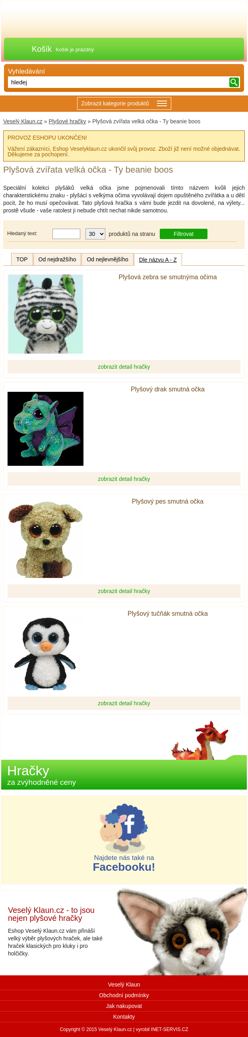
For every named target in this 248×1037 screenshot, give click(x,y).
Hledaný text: (22, 233)
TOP (22, 259)
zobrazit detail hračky (124, 367)
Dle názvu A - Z (158, 260)
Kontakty (124, 1017)
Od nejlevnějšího (107, 259)
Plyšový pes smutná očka (168, 501)
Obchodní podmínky (124, 995)
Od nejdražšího (57, 259)
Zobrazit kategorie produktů (124, 104)
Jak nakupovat (124, 1006)
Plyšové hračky (67, 121)
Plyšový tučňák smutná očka (168, 614)
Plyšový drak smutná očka (168, 389)
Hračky (41, 774)
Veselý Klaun (124, 984)
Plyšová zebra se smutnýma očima (167, 277)
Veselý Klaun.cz (23, 121)
